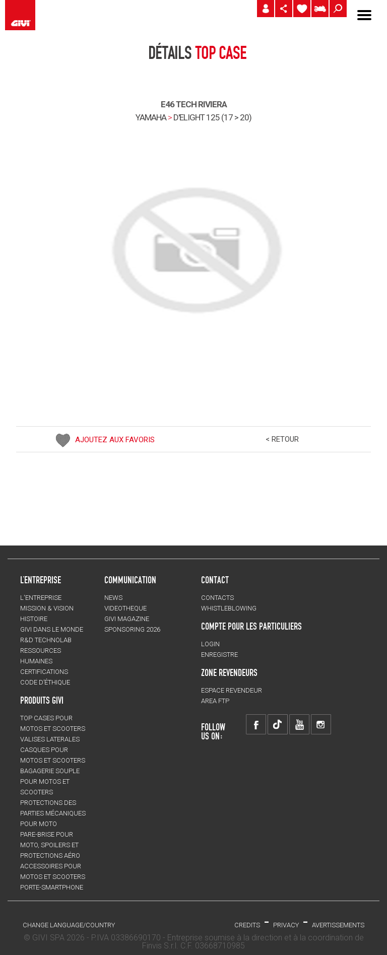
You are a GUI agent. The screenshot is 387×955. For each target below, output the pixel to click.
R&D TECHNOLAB (46, 640)
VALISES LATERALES (50, 739)
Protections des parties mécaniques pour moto (53, 813)
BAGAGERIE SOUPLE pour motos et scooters (50, 781)
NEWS (113, 597)
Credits (247, 925)
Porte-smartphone (51, 887)
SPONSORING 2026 (132, 629)
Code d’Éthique (45, 682)
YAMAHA (151, 117)
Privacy (286, 925)
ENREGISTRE (219, 654)
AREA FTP (215, 701)
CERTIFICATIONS (44, 671)
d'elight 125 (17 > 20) (212, 117)
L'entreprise (40, 597)
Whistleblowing (228, 608)
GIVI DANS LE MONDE (51, 629)
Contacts (217, 597)
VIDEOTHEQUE (125, 608)
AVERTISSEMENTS (338, 925)
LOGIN (210, 644)
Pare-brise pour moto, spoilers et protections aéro (50, 845)
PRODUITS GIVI (41, 700)
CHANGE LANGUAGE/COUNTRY (69, 925)
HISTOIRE (33, 619)
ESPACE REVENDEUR (231, 690)
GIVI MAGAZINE (126, 619)
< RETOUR (282, 439)
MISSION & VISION (47, 608)
